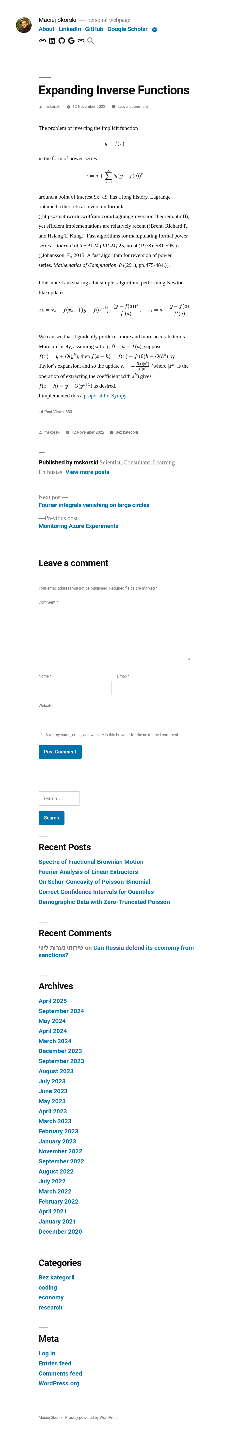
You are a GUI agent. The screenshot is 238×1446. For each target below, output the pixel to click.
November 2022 (60, 1151)
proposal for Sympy (105, 395)
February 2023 (58, 1131)
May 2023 (52, 1101)
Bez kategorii (127, 432)
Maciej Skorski (57, 19)
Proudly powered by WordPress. (92, 1417)
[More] (155, 30)
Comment (48, 602)
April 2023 (53, 1111)
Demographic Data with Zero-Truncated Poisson (104, 901)
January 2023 (57, 1141)
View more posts (87, 472)
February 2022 (58, 1201)
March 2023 (55, 1121)
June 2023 (53, 1091)
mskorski (52, 106)
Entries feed (55, 1363)
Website (45, 705)
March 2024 (55, 1041)
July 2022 (52, 1181)
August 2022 (56, 1171)
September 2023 (61, 1061)
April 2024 (53, 1031)
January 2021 (57, 1221)
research (51, 1307)
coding (48, 1287)
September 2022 (61, 1161)
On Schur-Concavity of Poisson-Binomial (94, 881)
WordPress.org (59, 1383)
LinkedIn (70, 29)
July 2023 (52, 1081)
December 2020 (60, 1231)
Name (45, 676)
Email (123, 676)
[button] (91, 41)
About (46, 29)
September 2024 (61, 1011)
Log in (47, 1353)
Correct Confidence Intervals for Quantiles (96, 891)
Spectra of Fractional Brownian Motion (91, 861)
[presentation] (115, 143)
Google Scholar (127, 29)
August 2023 (56, 1071)
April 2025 (53, 1000)
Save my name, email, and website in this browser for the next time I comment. (112, 734)
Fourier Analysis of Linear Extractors (88, 871)
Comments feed (60, 1373)
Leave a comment (132, 106)
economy (51, 1297)
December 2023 (60, 1051)
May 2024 (52, 1020)
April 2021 (53, 1211)
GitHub (94, 29)
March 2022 (55, 1191)
